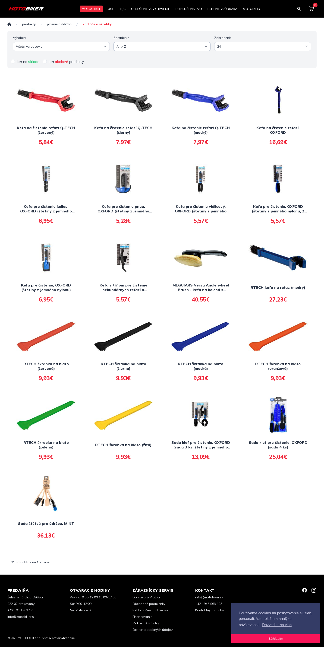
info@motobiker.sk (21, 617)
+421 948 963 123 (21, 610)
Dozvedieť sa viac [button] (277, 625)
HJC (123, 9)
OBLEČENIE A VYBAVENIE (150, 9)
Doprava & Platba (146, 597)
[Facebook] (304, 590)
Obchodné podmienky (148, 604)
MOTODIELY (252, 9)
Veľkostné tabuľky (145, 623)
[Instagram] (314, 590)
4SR (111, 9)
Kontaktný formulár (209, 610)
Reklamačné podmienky (150, 610)
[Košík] (311, 9)
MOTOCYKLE (91, 9)
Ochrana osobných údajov (152, 630)
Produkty (29, 24)
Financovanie (142, 617)
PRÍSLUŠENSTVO (189, 9)
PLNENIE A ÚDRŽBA (222, 9)
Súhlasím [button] (275, 639)
